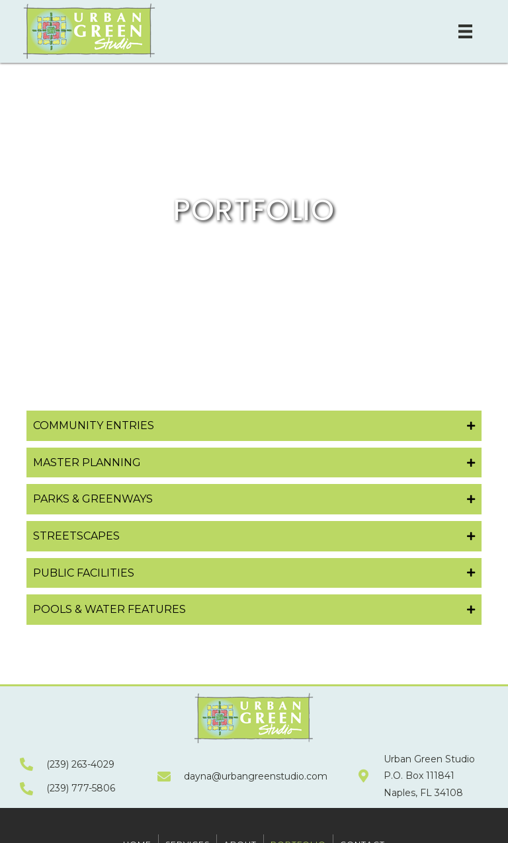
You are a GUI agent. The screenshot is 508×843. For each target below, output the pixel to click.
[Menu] (465, 31)
